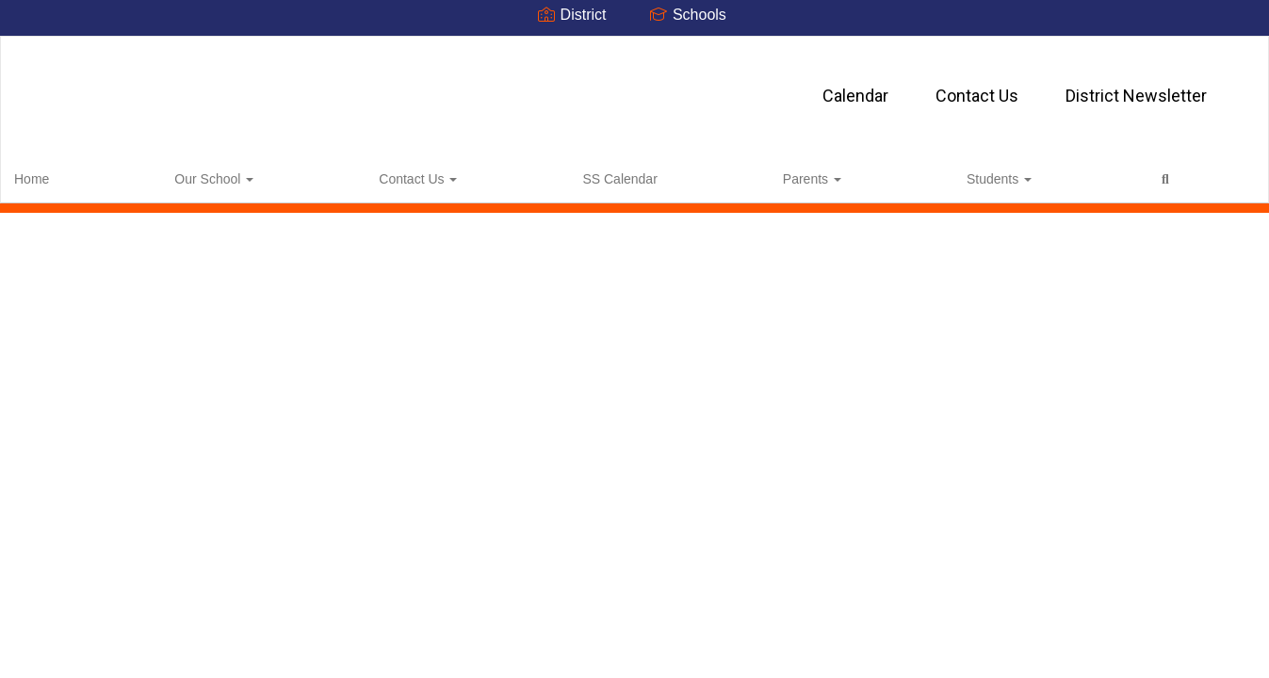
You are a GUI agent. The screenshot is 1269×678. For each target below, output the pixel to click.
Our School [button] (146, 173)
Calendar (508, 86)
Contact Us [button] (253, 173)
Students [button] (543, 173)
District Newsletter (788, 86)
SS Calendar (357, 173)
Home (60, 173)
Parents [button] (453, 173)
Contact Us (629, 86)
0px (1199, 172)
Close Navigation (699, 180)
